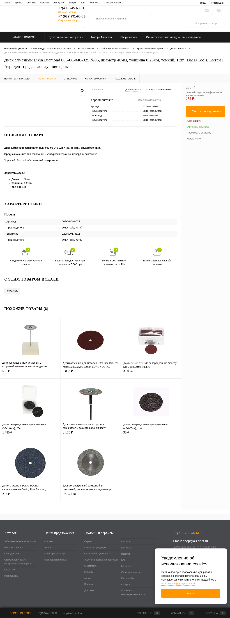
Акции (47, 547)
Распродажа (11, 575)
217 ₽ (30, 496)
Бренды (88, 584)
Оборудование (12, 553)
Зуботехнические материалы (20, 541)
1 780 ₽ (30, 434)
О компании (110, 2)
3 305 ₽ (151, 373)
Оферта (125, 584)
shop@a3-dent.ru (195, 541)
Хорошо (191, 593)
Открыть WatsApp (67, 20)
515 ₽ (30, 373)
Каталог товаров (23, 37)
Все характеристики (150, 100)
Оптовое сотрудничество (52, 2)
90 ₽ (151, 434)
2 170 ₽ (91, 434)
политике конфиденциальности (178, 583)
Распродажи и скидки (55, 559)
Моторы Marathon (13, 547)
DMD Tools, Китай (152, 120)
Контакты (126, 566)
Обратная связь (18, 613)
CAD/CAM (9, 569)
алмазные (12, 290)
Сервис (8, 2)
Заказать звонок (67, 12)
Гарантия (126, 541)
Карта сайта (127, 578)
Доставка (89, 590)
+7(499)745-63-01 (47, 613)
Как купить (127, 547)
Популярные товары (55, 553)
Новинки (49, 541)
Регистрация (217, 2)
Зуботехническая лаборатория (85, 2)
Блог (123, 560)
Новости (125, 2)
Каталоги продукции (26, 2)
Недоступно (194, 138)
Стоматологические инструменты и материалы (18, 561)
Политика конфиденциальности (133, 592)
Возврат (125, 553)
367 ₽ (91, 496)
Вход (203, 2)
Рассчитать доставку (199, 132)
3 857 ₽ (91, 373)
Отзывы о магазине (131, 572)
